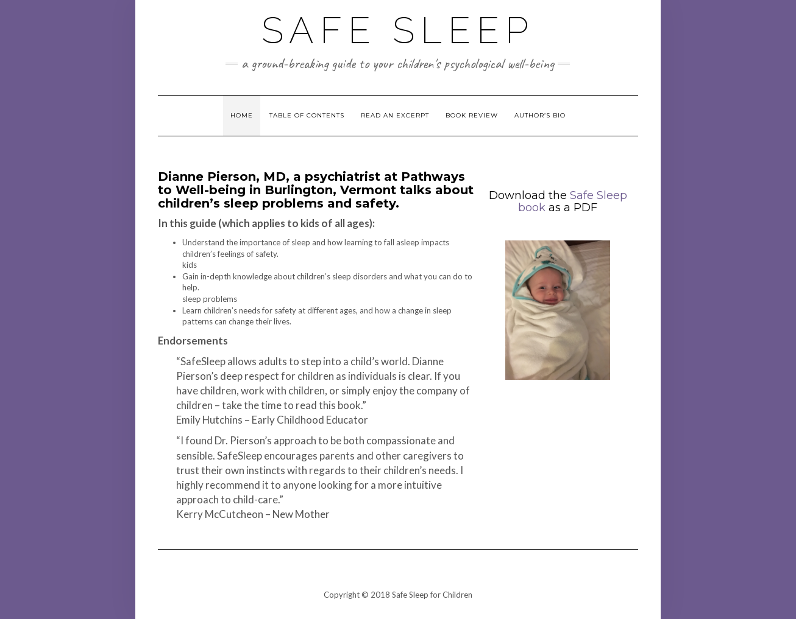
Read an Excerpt (395, 115)
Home (241, 115)
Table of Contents (306, 115)
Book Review (472, 115)
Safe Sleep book (572, 201)
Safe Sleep (398, 30)
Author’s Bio (540, 115)
